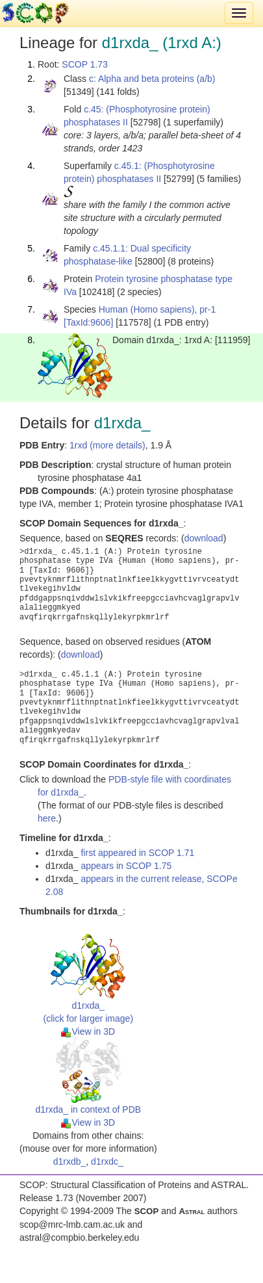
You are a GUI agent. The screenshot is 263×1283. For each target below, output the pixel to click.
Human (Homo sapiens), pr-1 (157, 309)
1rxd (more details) (107, 445)
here (47, 818)
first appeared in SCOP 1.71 (137, 853)
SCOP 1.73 (85, 64)
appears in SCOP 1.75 (126, 866)
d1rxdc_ (107, 1161)
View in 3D (88, 1031)
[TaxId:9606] (88, 322)
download (203, 538)
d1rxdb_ (69, 1161)
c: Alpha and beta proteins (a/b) (152, 78)
